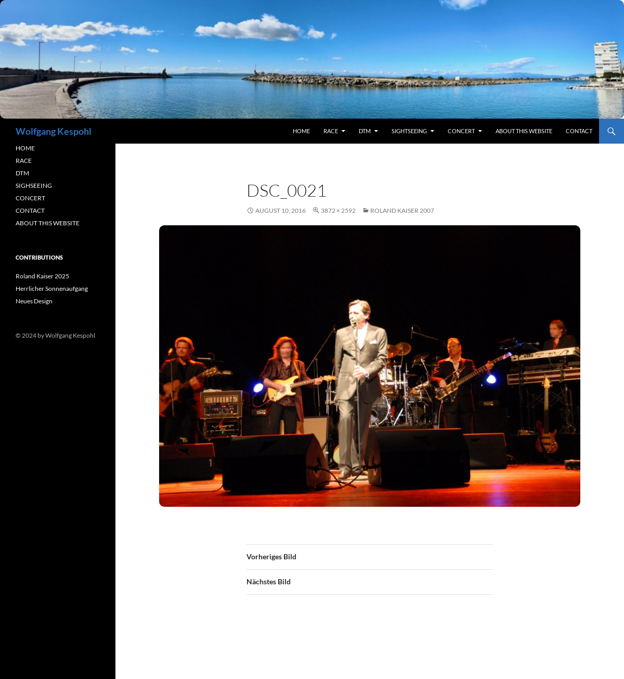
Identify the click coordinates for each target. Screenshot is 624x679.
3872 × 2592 (338, 210)
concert (461, 130)
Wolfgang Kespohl (54, 131)
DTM (365, 130)
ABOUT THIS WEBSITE (48, 223)
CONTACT (30, 210)
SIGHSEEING (34, 185)
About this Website (524, 130)
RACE (330, 130)
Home (301, 130)
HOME (25, 148)
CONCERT (30, 198)
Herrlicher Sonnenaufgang (52, 288)
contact (579, 130)
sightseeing (409, 130)
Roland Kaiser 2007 (402, 210)
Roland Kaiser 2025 (42, 276)
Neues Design (34, 301)
